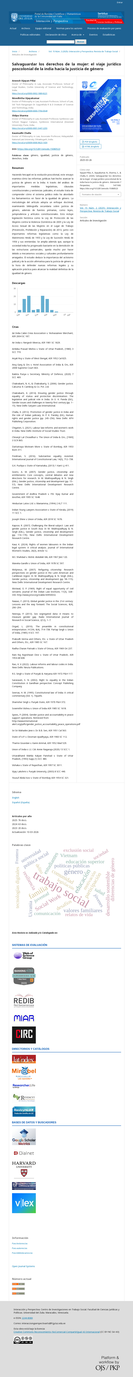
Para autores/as (19, 1248)
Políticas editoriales (30, 34)
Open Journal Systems (23, 1266)
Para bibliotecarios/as (22, 1252)
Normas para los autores (69, 28)
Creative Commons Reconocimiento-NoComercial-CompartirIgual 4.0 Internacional (57, 1331)
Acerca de (76, 34)
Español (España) (21, 802)
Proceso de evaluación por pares (104, 28)
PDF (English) (90, 141)
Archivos (25, 28)
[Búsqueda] (61, 42)
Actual (13, 28)
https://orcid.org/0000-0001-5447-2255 (29, 128)
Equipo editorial (43, 28)
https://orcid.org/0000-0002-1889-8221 (29, 93)
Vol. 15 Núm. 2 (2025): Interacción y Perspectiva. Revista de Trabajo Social (83, 51)
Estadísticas (109, 34)
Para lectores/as (20, 1243)
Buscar (80, 42)
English (15, 797)
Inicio (14, 51)
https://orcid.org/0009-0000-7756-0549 (29, 110)
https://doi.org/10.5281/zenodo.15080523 (38, 148)
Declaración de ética (55, 34)
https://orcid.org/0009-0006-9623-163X (29, 142)
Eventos (93, 34)
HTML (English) (91, 146)
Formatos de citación (92, 194)
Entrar (120, 2)
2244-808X (27, 1317)
